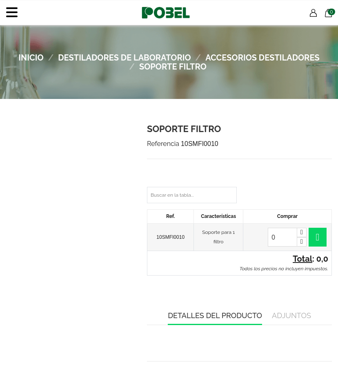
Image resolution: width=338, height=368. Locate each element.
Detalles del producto (215, 315)
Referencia (163, 144)
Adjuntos (291, 315)
